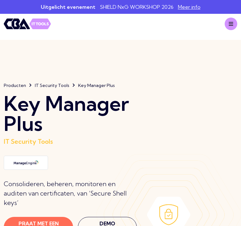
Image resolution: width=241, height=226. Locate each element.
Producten (15, 85)
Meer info (189, 7)
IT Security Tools (52, 85)
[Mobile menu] (231, 24)
